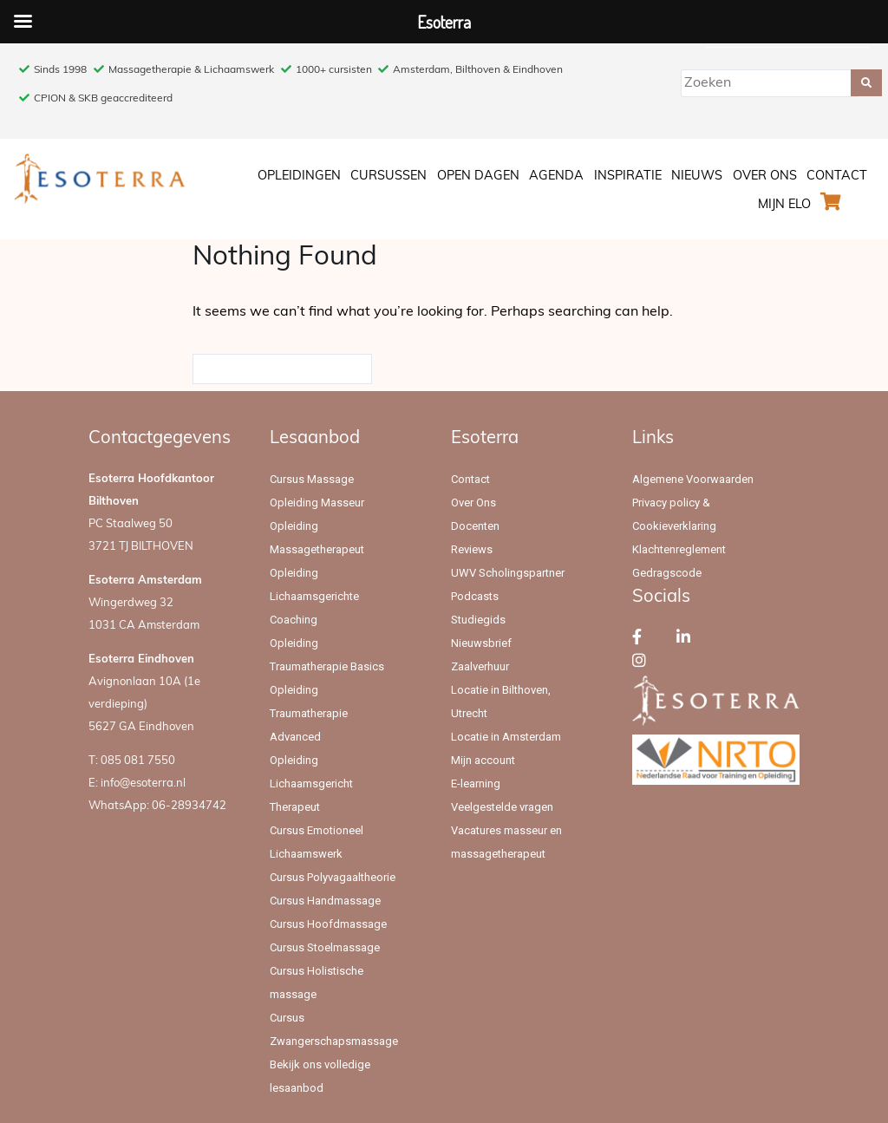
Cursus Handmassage (325, 900)
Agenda (556, 176)
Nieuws (696, 176)
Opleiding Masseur (317, 502)
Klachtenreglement (679, 549)
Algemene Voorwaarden (693, 479)
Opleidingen (299, 176)
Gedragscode (667, 572)
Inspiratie (628, 176)
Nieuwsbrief (481, 643)
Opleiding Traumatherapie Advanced (309, 713)
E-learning (475, 783)
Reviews (472, 549)
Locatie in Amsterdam (506, 736)
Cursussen (388, 176)
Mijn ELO (784, 205)
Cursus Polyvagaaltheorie (332, 877)
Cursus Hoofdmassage (328, 923)
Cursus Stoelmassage (325, 947)
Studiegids (478, 619)
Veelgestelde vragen (502, 806)
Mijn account (483, 760)
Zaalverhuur (480, 666)
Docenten (475, 525)
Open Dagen (478, 176)
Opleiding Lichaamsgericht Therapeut (311, 783)
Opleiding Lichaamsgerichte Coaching (314, 596)
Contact (836, 176)
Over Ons (765, 176)
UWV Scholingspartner (508, 572)
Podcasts (475, 596)
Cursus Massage (312, 479)
